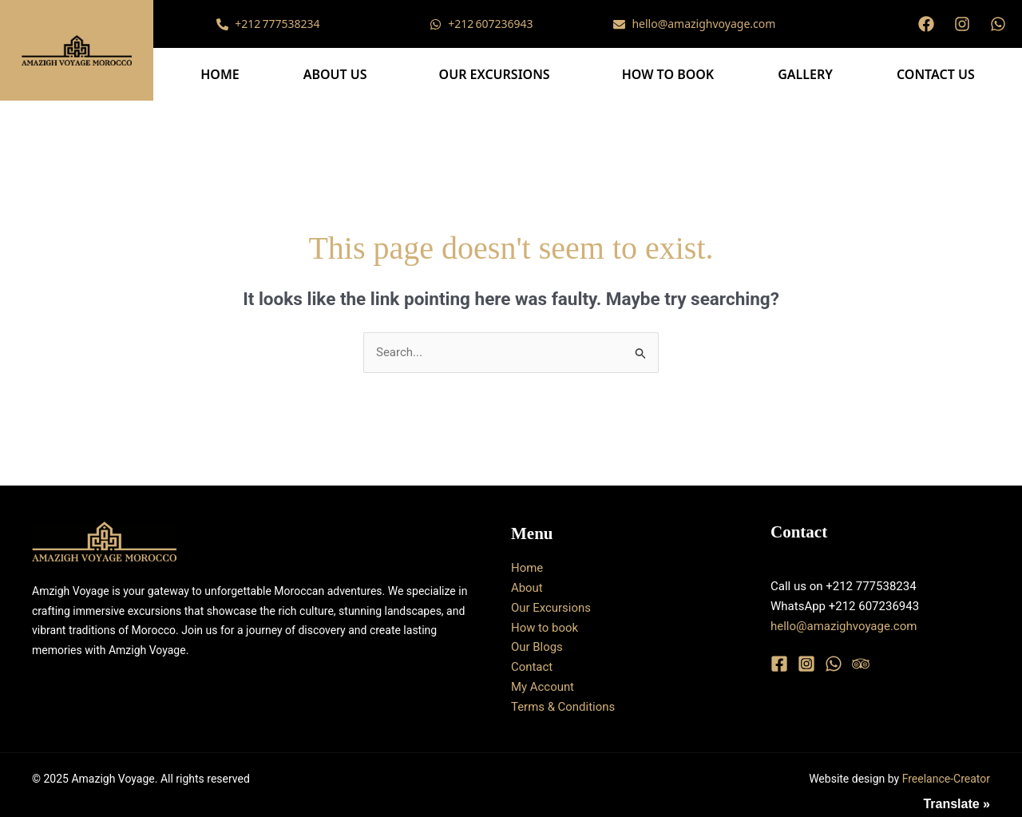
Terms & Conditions (563, 707)
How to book (668, 74)
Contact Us (936, 74)
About (527, 588)
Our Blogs (537, 647)
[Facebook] (779, 663)
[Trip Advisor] (860, 663)
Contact (532, 667)
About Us (335, 74)
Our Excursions (494, 74)
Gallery (805, 74)
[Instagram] (806, 663)
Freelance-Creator (946, 778)
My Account (542, 687)
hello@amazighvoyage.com (843, 626)
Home (219, 74)
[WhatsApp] (833, 663)
